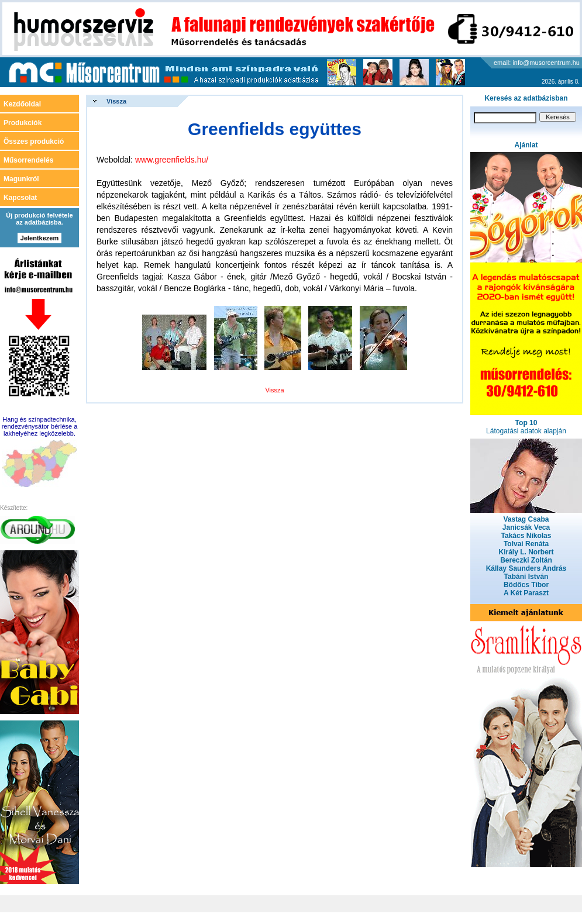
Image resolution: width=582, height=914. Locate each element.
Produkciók (23, 123)
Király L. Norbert (525, 552)
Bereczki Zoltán (526, 560)
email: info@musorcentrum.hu (537, 62)
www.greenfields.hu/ (171, 159)
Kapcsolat (20, 198)
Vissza (116, 101)
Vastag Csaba (526, 519)
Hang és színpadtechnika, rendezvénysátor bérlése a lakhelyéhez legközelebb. (40, 426)
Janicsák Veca (526, 527)
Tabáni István (526, 576)
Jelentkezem (39, 238)
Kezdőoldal (22, 104)
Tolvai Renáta (526, 544)
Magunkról (21, 179)
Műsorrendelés (28, 160)
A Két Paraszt (526, 593)
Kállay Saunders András (526, 568)
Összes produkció (34, 141)
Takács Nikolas (526, 536)
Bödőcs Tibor (526, 585)
